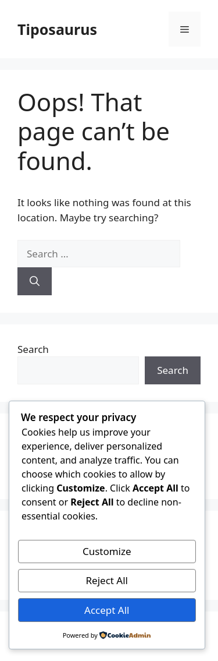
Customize (107, 551)
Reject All (107, 580)
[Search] (34, 281)
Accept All (106, 610)
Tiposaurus (57, 29)
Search (33, 349)
